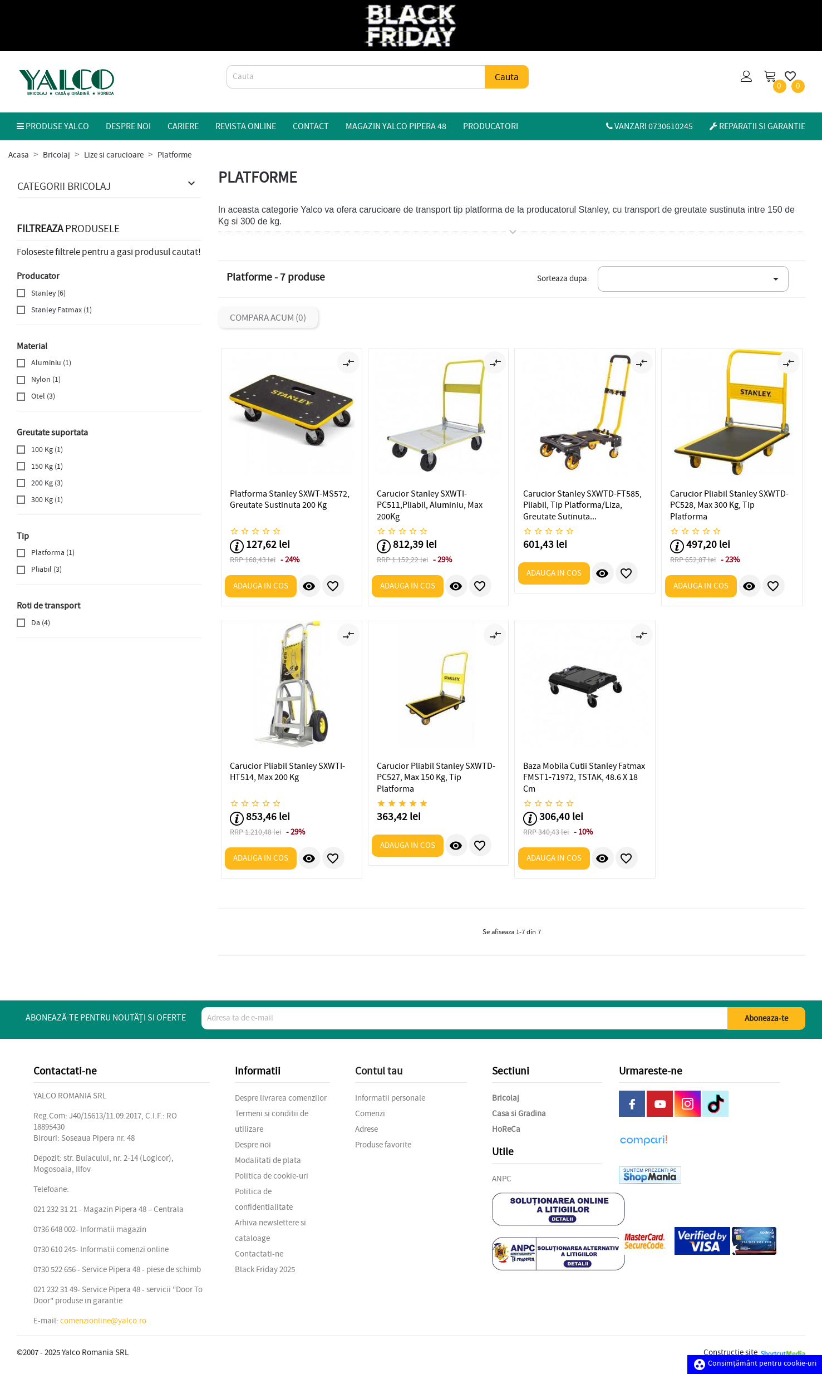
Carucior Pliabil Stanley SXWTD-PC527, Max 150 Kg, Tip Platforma (436, 777)
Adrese (366, 1129)
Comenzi (370, 1113)
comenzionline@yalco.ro (103, 1321)
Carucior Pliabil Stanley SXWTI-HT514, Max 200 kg (287, 771)
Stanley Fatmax (61, 310)
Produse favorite (383, 1145)
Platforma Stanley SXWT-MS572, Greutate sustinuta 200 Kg (290, 499)
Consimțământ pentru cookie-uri (754, 1363)
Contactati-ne (259, 1254)
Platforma (53, 552)
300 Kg (47, 499)
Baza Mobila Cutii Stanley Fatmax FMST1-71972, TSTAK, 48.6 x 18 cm (584, 777)
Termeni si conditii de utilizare (271, 1121)
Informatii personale (390, 1098)
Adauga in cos (260, 586)
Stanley (48, 293)
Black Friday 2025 (265, 1269)
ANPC (501, 1179)
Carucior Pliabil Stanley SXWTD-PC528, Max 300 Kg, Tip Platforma (729, 505)
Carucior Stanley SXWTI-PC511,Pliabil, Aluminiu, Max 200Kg (430, 505)
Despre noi (253, 1145)
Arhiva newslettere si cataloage (270, 1231)
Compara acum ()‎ (268, 317)
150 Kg (47, 466)
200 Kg (47, 483)
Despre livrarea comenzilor (281, 1098)
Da (40, 622)
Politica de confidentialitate (264, 1199)
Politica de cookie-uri (271, 1176)
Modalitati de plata (268, 1160)
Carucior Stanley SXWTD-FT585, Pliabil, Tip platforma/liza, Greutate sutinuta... (582, 505)
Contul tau (378, 1071)
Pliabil (46, 569)
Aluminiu (51, 362)
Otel (43, 396)
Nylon (46, 379)
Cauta (507, 77)
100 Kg (47, 449)
